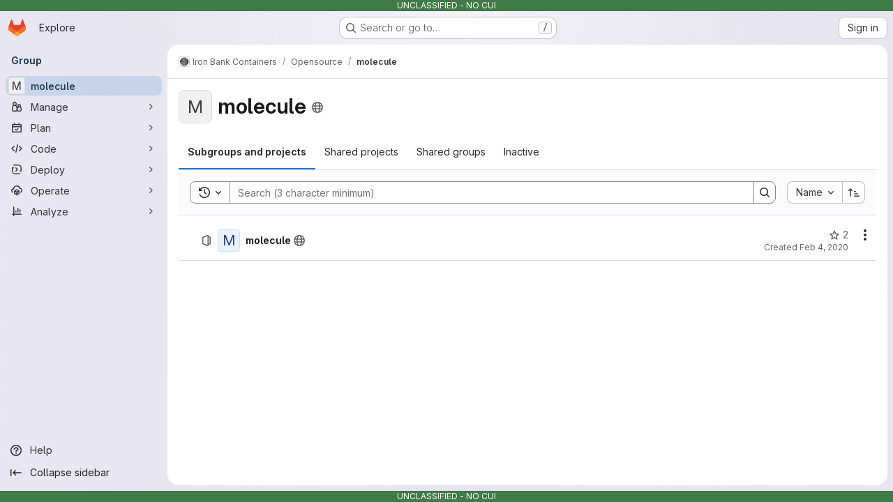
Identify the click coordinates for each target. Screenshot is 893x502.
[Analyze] (84, 211)
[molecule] (84, 86)
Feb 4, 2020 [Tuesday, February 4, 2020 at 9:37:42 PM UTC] (824, 247)
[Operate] (84, 190)
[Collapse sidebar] (84, 472)
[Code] (84, 148)
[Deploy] (84, 169)
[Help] (84, 450)
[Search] (485, 192)
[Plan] (84, 127)
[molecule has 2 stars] (838, 235)
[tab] (247, 152)
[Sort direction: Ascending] (854, 192)
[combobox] (814, 192)
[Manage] (84, 106)
